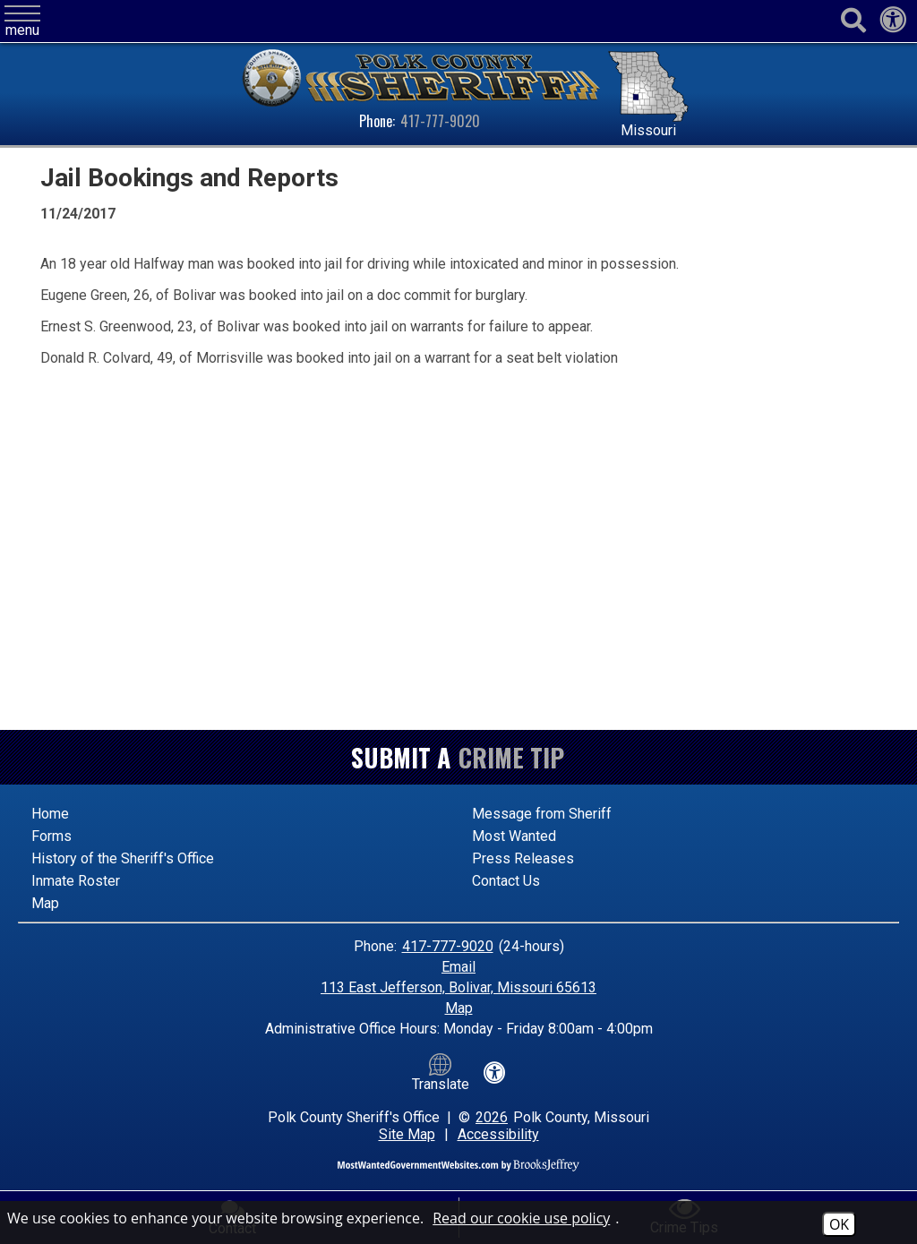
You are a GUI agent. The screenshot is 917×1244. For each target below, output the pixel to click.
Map (45, 903)
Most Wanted (514, 836)
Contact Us (506, 880)
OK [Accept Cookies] (839, 1224)
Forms (51, 836)
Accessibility (498, 1134)
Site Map (407, 1134)
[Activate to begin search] (853, 21)
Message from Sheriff (542, 813)
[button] (22, 22)
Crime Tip (511, 757)
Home (50, 813)
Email (458, 966)
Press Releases (523, 858)
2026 (492, 1117)
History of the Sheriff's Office (122, 858)
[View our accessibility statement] (893, 24)
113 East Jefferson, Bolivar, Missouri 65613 (458, 987)
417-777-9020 (440, 121)
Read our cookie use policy (521, 1218)
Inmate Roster (75, 880)
